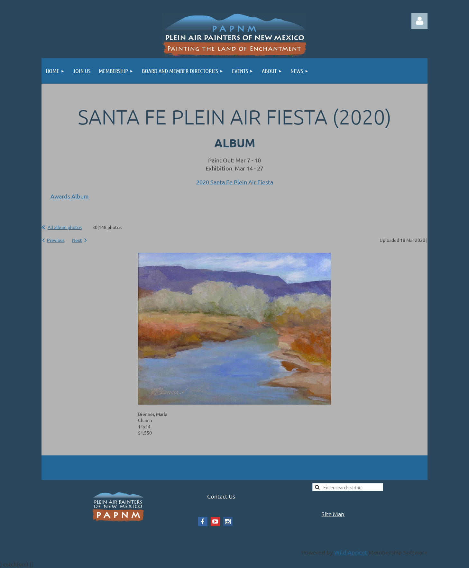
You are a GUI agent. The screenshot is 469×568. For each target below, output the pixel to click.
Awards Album (70, 196)
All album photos (65, 227)
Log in (419, 21)
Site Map (333, 513)
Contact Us (221, 496)
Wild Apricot (350, 552)
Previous (56, 240)
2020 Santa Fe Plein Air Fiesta (234, 182)
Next (77, 240)
